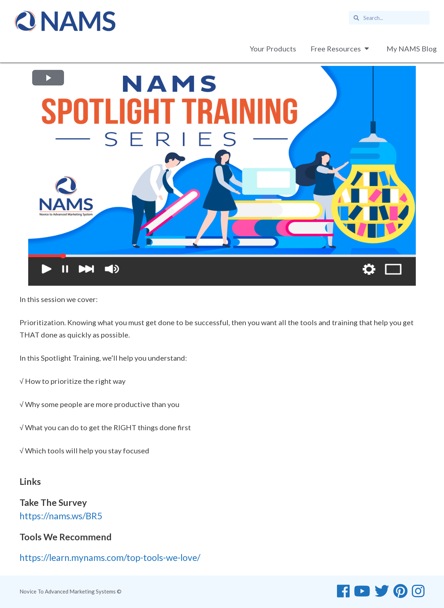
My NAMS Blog (412, 48)
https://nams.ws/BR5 (61, 515)
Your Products (273, 48)
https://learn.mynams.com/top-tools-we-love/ (110, 557)
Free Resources (341, 48)
